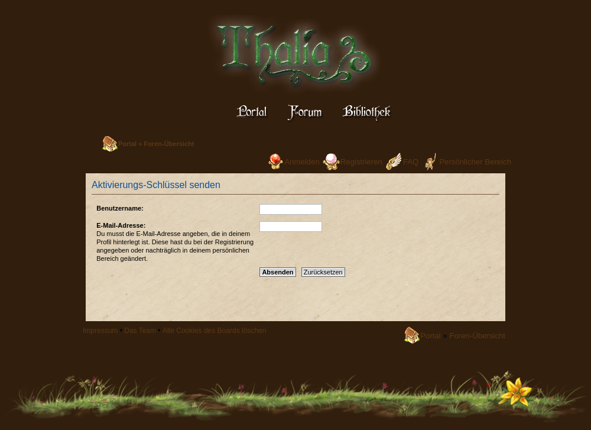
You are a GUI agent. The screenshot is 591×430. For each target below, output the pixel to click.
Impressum (100, 330)
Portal (127, 143)
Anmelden (301, 161)
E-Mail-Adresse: (120, 225)
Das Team (140, 330)
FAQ (410, 161)
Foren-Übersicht (169, 143)
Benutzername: (119, 208)
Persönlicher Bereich (475, 161)
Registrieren (361, 161)
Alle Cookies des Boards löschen (214, 330)
